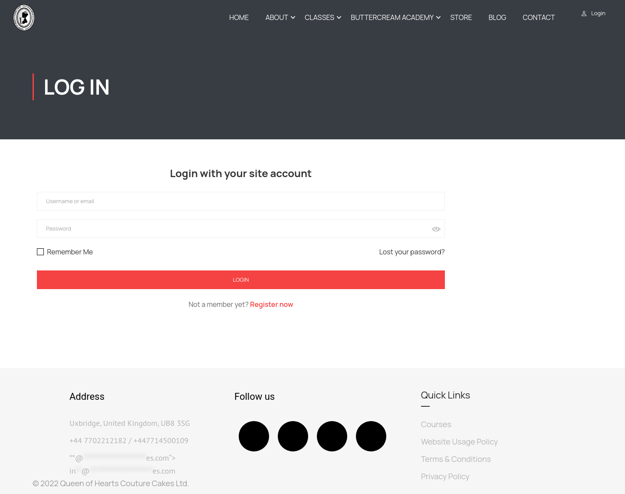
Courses (436, 424)
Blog (498, 18)
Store (461, 18)
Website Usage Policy (459, 441)
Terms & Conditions (456, 459)
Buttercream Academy (392, 18)
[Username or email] (241, 202)
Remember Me (65, 252)
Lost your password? (412, 252)
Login (598, 13)
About (277, 18)
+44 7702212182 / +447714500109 (128, 440)
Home (239, 18)
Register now (271, 305)
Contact (539, 18)
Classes (319, 18)
